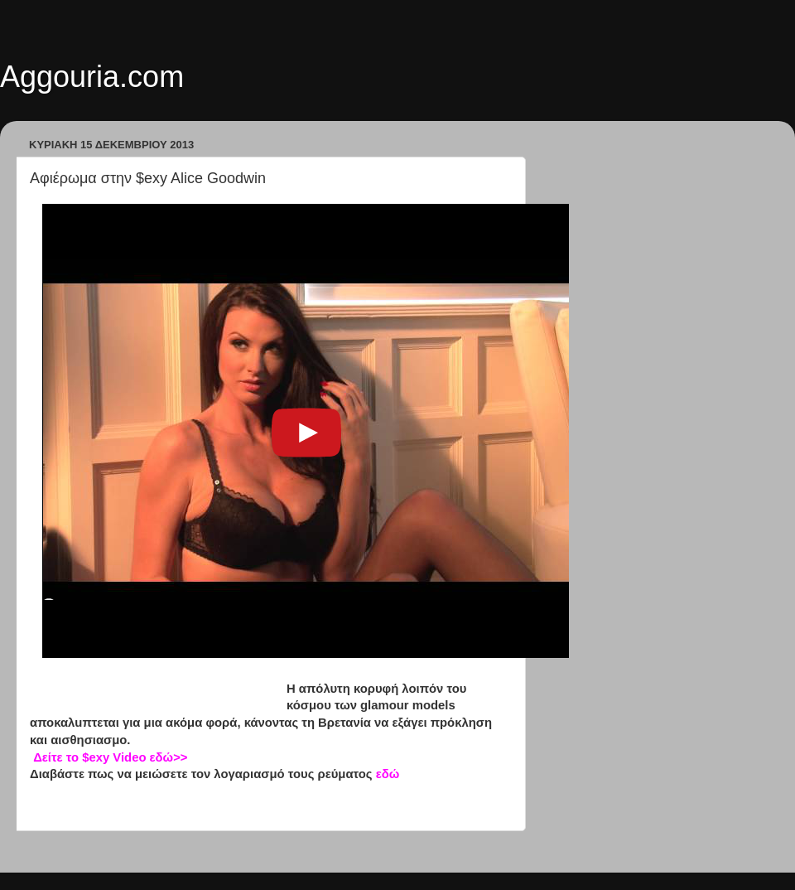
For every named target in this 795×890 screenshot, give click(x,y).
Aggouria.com (92, 77)
